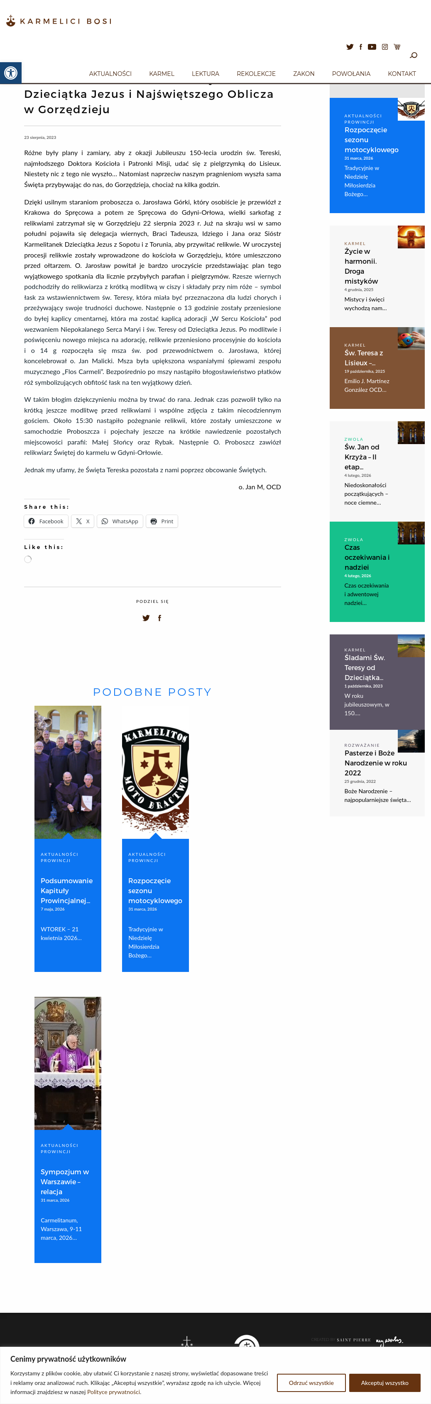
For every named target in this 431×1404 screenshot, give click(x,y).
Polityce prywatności (113, 1391)
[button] (11, 73)
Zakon (304, 74)
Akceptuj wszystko (385, 1382)
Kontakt (402, 74)
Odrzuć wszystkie (311, 1382)
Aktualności (110, 74)
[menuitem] (110, 72)
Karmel (161, 74)
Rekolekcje (256, 74)
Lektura (205, 74)
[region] (215, 1375)
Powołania (351, 74)
